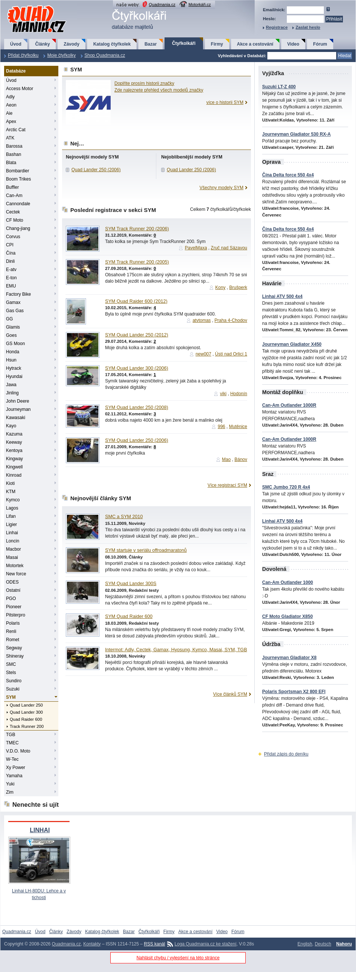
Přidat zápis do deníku (286, 754)
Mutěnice (238, 426)
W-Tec (12, 759)
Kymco (13, 499)
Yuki (10, 784)
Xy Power (15, 767)
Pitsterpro (15, 615)
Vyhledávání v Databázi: (242, 55)
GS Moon (15, 343)
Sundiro (13, 680)
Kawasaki (15, 417)
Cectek (13, 212)
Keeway (14, 442)
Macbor (13, 549)
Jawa (11, 384)
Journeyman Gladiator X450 (292, 344)
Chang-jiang (18, 228)
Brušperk (238, 287)
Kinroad (13, 475)
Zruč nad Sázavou (229, 247)
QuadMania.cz (27, 5)
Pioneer (13, 606)
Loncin (12, 541)
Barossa (14, 146)
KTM (10, 491)
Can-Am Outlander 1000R (289, 405)
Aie (9, 113)
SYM (11, 697)
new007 (203, 354)
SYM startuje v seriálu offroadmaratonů (146, 550)
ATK (10, 138)
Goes (11, 335)
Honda (12, 351)
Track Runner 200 (27, 726)
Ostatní (13, 590)
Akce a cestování (255, 44)
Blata (11, 162)
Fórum (320, 44)
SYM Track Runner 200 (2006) (137, 228)
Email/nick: (274, 9)
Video (293, 44)
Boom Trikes (18, 179)
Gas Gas (15, 310)
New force (16, 573)
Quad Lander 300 (26, 712)
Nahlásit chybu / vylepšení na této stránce (178, 957)
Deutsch (323, 944)
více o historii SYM (224, 102)
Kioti (10, 483)
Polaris (13, 623)
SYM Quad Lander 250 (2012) (136, 335)
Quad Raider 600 (26, 719)
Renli (11, 631)
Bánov (240, 459)
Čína (10, 253)
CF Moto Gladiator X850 (287, 616)
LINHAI (40, 830)
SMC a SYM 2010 (124, 516)
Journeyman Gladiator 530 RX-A (296, 134)
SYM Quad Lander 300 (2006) (136, 368)
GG (9, 319)
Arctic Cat (15, 129)
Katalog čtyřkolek (112, 44)
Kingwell (14, 467)
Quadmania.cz (162, 4)
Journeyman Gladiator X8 (289, 657)
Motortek (15, 565)
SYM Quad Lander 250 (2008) (136, 407)
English (305, 944)
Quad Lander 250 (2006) (95, 169)
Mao (226, 459)
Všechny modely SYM (221, 187)
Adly (10, 96)
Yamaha (14, 775)
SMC (11, 664)
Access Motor (19, 88)
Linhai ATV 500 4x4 (282, 296)
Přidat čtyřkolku (23, 55)
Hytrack (13, 368)
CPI (9, 244)
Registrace (277, 27)
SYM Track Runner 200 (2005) (137, 262)
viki (223, 393)
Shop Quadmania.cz (105, 55)
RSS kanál (154, 944)
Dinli (10, 261)
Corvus (13, 236)
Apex (11, 121)
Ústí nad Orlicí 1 (231, 354)
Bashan (13, 154)
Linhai (12, 532)
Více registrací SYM (227, 485)
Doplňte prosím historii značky (144, 83)
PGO (11, 598)
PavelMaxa (196, 247)
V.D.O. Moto (18, 751)
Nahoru (344, 944)
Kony (220, 287)
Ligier (11, 524)
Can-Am (14, 195)
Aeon (11, 105)
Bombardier (17, 170)
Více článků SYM (230, 694)
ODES (12, 582)
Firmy (217, 44)
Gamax (13, 302)
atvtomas (202, 320)
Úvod (15, 44)
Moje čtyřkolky (61, 55)
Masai (12, 557)
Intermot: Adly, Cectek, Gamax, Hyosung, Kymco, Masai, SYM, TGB (176, 649)
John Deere (17, 401)
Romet (12, 639)
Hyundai (14, 376)
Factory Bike (18, 294)
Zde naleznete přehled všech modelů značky (158, 90)
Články (42, 44)
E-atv (11, 269)
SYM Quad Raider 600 (129, 616)
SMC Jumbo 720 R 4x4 (286, 487)
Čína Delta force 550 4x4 (288, 175)
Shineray (15, 656)
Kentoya (14, 450)
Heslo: (269, 18)
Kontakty (92, 944)
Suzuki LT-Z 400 (279, 86)
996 (221, 426)
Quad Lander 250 (26, 705)
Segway (14, 647)
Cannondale (18, 203)
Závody (71, 44)
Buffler (12, 187)
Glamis (13, 327)
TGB (10, 734)
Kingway (14, 458)
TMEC (12, 742)
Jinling (12, 393)
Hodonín (238, 393)
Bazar (150, 44)
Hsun (11, 360)
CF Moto (14, 220)
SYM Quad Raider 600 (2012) (136, 301)
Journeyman (18, 409)
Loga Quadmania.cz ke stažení (205, 944)
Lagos (12, 508)
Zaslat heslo (307, 27)
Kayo (11, 425)
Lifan (11, 516)
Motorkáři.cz (199, 4)
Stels (11, 672)
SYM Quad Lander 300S (130, 583)
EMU (11, 286)
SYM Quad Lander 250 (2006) (136, 440)
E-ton (11, 277)
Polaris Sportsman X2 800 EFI (293, 691)
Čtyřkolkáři (184, 43)
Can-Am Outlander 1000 (287, 582)
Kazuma (14, 434)
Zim (9, 792)
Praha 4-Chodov (231, 320)
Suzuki (12, 689)
